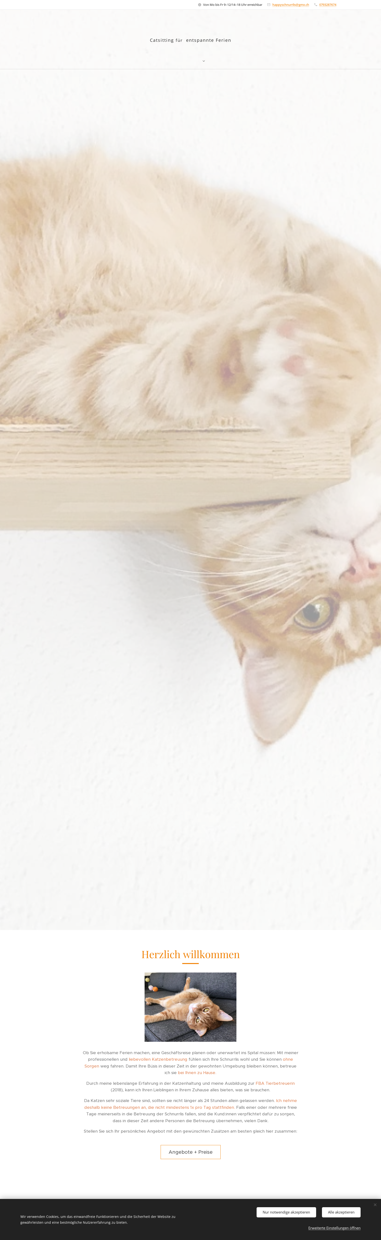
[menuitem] (164, 61)
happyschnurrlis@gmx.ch (290, 4)
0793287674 (327, 4)
